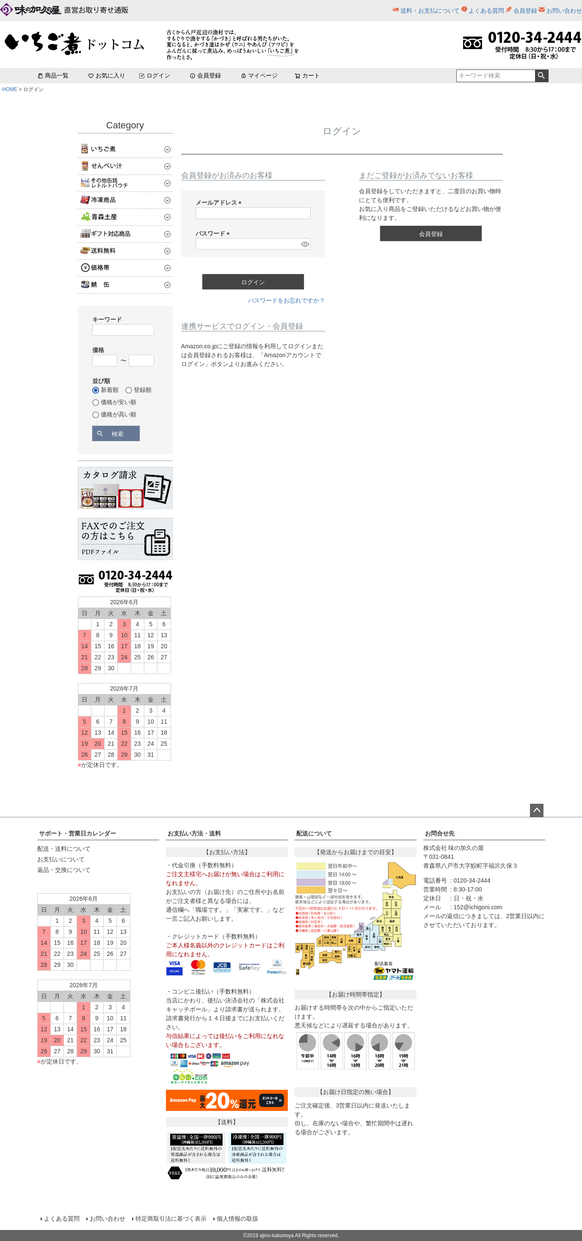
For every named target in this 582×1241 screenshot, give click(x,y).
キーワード (107, 319)
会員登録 (525, 10)
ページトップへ (536, 810)
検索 (541, 76)
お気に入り (106, 75)
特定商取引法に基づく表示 (171, 1218)
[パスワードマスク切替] (304, 244)
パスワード (214, 233)
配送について (314, 833)
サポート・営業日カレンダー (77, 833)
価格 (98, 350)
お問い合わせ (564, 10)
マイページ (259, 75)
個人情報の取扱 (237, 1218)
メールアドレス (220, 202)
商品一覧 (53, 75)
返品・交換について (64, 869)
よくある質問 (486, 10)
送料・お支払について (430, 10)
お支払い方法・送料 (194, 833)
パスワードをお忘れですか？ (286, 300)
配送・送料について (64, 848)
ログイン (154, 75)
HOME (9, 89)
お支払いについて (61, 859)
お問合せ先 (440, 833)
